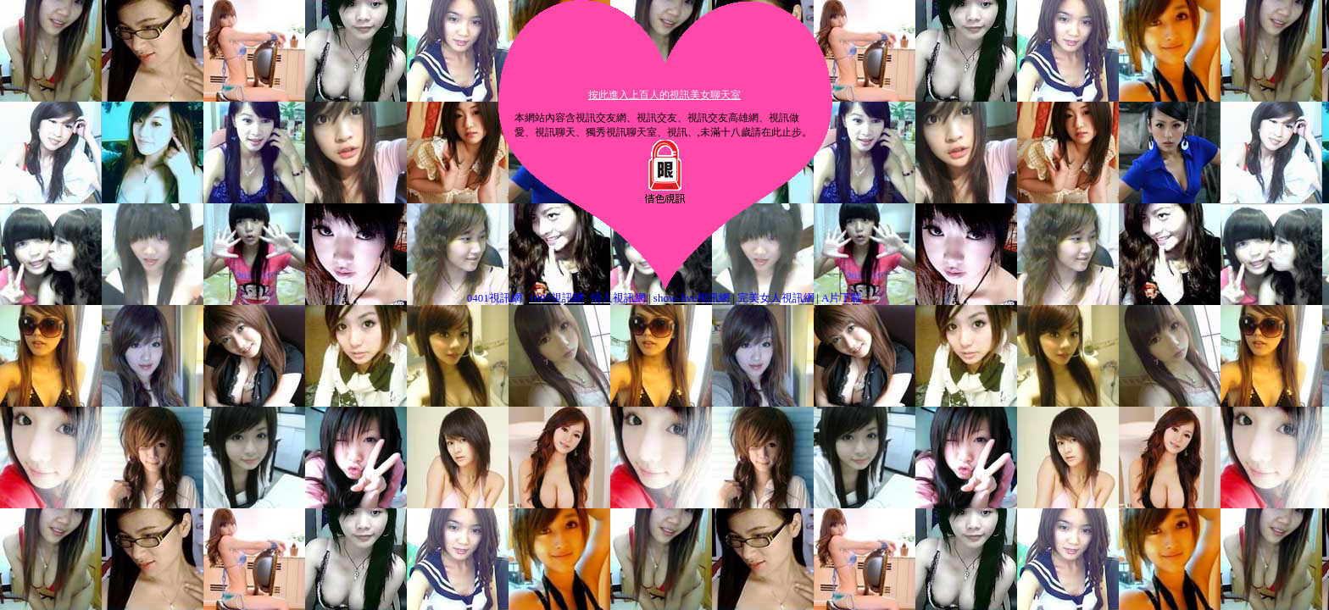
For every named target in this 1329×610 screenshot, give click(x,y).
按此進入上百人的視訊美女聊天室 (664, 95)
